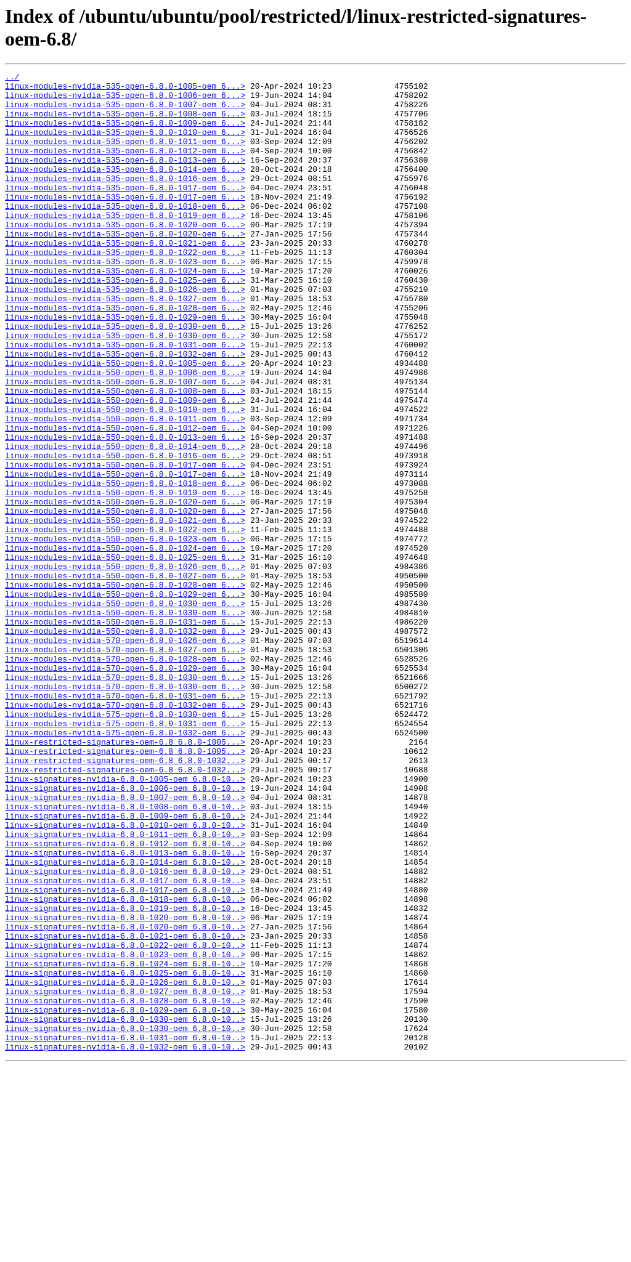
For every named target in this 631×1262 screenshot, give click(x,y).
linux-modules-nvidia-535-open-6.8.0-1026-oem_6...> (125, 333)
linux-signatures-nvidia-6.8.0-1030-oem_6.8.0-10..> (125, 1209)
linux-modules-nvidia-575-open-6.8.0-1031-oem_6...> (125, 854)
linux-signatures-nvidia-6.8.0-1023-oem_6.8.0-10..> (125, 1131)
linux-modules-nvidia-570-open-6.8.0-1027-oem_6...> (125, 765)
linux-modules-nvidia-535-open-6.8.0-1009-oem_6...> (125, 133)
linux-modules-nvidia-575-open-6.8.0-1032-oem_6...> (125, 865)
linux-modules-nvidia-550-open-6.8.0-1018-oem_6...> (125, 566)
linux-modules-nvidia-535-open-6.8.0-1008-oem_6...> (125, 122)
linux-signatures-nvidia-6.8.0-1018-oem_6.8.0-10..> (125, 1064)
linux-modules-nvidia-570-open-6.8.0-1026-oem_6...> (125, 754)
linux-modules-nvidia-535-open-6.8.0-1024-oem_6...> (125, 311)
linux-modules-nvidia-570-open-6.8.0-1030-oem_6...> (125, 798)
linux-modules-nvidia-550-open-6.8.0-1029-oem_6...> (125, 699)
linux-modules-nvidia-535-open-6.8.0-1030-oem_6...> (125, 377)
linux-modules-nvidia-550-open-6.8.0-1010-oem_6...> (125, 477)
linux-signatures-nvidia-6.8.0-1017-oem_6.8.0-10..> (125, 1042)
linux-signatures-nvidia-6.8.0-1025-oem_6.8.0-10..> (125, 1153)
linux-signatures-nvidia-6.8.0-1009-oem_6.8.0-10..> (125, 965)
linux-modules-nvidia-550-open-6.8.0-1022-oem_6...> (125, 621)
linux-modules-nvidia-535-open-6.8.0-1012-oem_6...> (125, 166)
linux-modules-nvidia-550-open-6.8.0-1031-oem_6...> (125, 732)
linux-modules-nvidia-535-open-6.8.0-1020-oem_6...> (125, 255)
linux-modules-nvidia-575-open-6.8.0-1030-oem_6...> (125, 843)
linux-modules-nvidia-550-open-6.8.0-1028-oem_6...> (125, 688)
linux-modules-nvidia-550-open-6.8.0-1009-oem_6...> (125, 466)
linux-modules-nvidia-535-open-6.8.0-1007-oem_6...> (125, 111)
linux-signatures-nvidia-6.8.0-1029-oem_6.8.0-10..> (125, 1197)
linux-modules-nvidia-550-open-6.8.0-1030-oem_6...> (125, 710)
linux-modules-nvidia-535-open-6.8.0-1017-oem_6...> (125, 211)
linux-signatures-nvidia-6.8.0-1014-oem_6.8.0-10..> (125, 1020)
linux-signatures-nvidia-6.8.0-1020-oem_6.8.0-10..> (125, 1087)
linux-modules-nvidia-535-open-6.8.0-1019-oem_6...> (125, 244)
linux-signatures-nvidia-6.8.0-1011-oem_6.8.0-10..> (125, 987)
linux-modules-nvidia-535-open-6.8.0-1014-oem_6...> (125, 189)
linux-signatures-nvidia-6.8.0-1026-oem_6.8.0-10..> (125, 1164)
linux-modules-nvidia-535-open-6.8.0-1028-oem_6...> (125, 355)
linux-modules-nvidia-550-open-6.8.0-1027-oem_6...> (125, 676)
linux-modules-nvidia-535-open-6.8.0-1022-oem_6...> (125, 288)
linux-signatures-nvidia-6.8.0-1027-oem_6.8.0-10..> (125, 1175)
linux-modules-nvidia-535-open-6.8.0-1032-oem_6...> (125, 410)
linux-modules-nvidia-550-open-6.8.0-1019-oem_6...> (125, 577)
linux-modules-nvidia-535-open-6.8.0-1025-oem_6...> (125, 322)
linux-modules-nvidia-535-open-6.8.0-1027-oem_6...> (125, 344)
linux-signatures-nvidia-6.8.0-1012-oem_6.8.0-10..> (125, 998)
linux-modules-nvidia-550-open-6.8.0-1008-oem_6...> (125, 455)
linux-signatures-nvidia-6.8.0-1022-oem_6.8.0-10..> (125, 1120)
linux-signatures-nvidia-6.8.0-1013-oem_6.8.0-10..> (125, 1009)
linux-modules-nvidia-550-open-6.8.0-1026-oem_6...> (125, 665)
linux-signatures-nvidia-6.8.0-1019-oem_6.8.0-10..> (125, 1076)
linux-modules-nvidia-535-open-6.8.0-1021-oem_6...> (125, 277)
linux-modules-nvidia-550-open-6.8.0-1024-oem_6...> (125, 643)
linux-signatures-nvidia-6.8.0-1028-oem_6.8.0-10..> (125, 1186)
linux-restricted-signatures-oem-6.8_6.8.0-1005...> (125, 876)
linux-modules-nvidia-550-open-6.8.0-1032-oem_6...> (125, 743)
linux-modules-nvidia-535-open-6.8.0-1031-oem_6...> (125, 399)
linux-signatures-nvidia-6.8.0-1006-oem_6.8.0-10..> (125, 931)
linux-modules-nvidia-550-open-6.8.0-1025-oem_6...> (125, 654)
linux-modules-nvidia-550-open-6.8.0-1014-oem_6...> (125, 521)
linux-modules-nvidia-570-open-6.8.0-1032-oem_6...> (125, 832)
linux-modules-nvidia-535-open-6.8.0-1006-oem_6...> (125, 100)
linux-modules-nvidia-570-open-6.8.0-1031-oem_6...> (125, 821)
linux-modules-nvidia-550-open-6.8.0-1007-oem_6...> (125, 444)
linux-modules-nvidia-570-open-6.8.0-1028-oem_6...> (125, 776)
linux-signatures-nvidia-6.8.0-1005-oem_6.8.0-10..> (125, 920)
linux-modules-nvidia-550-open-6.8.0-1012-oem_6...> (125, 499)
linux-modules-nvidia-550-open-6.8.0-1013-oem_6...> (125, 510)
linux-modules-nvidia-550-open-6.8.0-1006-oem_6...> (125, 433)
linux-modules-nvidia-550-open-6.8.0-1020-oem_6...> (125, 588)
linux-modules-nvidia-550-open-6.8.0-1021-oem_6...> (125, 610)
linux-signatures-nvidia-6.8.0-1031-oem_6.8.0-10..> (125, 1231)
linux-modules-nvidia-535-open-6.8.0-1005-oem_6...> (125, 89)
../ (12, 78)
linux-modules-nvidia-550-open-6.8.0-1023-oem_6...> (125, 632)
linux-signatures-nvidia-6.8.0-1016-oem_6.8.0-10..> (125, 1031)
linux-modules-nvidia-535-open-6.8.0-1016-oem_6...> (125, 200)
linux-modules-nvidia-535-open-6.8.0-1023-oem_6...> (125, 299)
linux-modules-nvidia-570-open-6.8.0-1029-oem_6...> (125, 787)
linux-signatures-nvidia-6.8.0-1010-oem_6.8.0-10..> (125, 976)
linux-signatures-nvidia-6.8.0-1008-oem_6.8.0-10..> (125, 954)
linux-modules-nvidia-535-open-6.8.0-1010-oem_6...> (125, 144)
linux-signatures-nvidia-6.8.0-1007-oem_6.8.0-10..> (125, 943)
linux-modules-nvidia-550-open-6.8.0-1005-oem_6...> (125, 421)
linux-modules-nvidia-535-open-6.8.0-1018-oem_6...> (125, 233)
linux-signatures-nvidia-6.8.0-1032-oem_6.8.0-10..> (125, 1242)
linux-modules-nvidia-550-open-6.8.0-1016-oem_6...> (125, 532)
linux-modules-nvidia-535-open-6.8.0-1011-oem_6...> (125, 155)
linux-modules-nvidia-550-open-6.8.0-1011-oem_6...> (125, 488)
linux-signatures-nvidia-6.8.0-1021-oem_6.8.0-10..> (125, 1109)
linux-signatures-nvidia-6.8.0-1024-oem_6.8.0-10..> (125, 1142)
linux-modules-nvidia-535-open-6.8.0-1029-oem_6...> (125, 366)
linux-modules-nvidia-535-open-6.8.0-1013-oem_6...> (125, 178)
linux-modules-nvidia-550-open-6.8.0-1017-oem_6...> (125, 543)
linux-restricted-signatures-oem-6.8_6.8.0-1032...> (125, 898)
